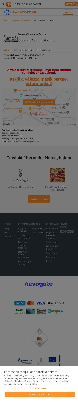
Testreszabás (39, 388)
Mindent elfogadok (39, 394)
